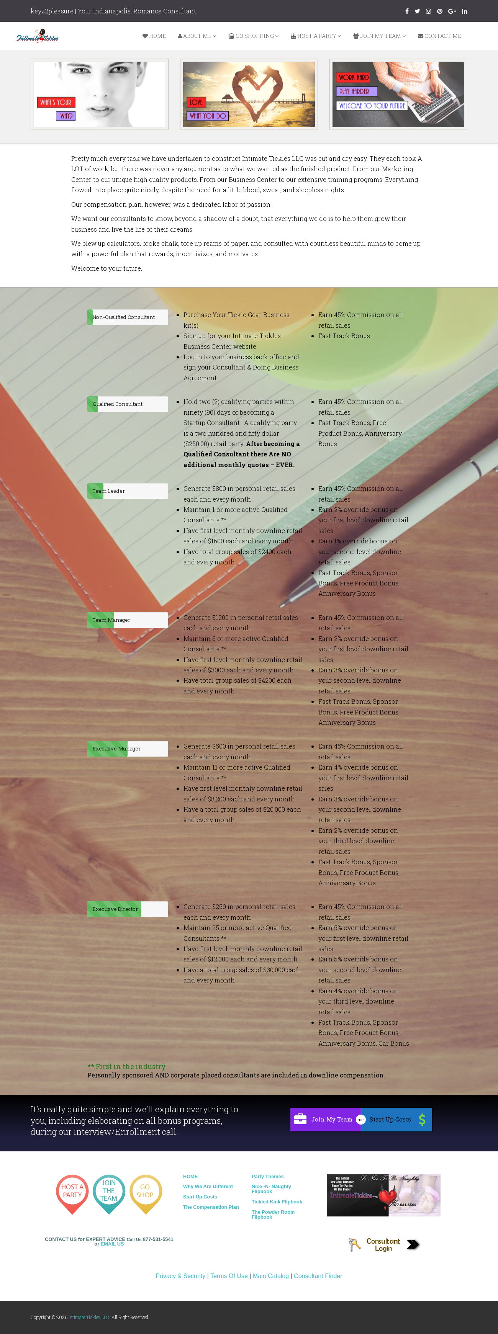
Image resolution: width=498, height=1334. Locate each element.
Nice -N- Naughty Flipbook (271, 1189)
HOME (190, 1176)
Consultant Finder (318, 1276)
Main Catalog (271, 1276)
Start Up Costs (200, 1197)
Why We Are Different (208, 1186)
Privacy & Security (180, 1276)
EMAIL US (112, 1244)
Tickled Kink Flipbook (277, 1202)
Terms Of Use (229, 1276)
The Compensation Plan (211, 1207)
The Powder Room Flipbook (273, 1214)
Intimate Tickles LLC (89, 1317)
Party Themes (268, 1176)
